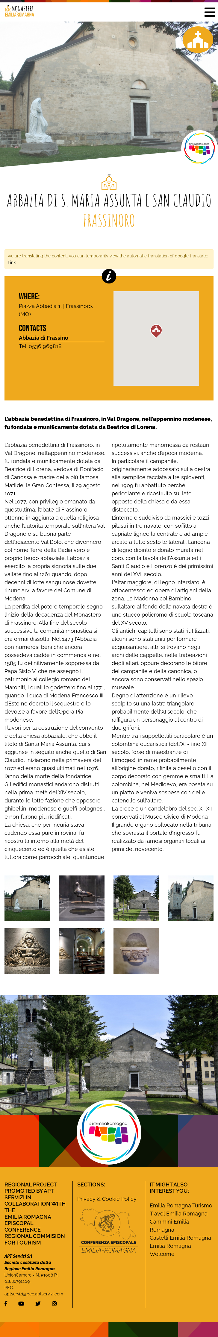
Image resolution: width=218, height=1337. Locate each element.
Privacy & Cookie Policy (107, 1199)
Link (12, 262)
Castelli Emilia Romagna (180, 1238)
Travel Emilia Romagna (179, 1213)
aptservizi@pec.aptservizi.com (33, 1294)
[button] (210, 12)
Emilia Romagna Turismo (181, 1205)
